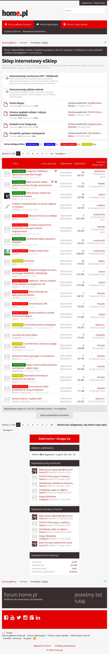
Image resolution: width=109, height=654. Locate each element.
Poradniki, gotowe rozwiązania (27, 133)
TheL (14, 198)
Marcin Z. (100, 324)
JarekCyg (16, 233)
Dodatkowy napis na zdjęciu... (54, 489)
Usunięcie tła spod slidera (25, 334)
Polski (9, 632)
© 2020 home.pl (54, 650)
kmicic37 (43, 472)
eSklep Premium (43, 67)
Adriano (16, 297)
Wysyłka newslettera (97, 103)
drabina (73, 571)
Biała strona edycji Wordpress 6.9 (55, 469)
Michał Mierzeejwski (22, 327)
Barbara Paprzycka (21, 392)
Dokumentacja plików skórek (26, 89)
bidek (14, 306)
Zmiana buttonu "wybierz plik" (27, 398)
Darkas (15, 244)
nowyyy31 (44, 499)
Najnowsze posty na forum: (46, 463)
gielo (14, 263)
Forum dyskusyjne (36, 635)
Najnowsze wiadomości (34, 31)
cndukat (16, 209)
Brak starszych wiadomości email (55, 542)
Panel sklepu (16, 103)
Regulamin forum (42, 645)
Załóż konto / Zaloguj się (54, 438)
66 (52, 153)
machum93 (99, 214)
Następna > (61, 153)
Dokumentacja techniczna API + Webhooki (33, 76)
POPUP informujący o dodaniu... (55, 476)
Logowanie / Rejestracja (93, 2)
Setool (71, 115)
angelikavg (17, 370)
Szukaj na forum (12, 31)
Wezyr (15, 188)
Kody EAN (29, 260)
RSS (34, 638)
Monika (71, 105)
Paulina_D (17, 349)
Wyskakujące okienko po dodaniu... (56, 483)
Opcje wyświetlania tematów (54, 415)
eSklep (29, 67)
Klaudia (101, 226)
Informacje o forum (80, 635)
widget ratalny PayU (39, 250)
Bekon (71, 136)
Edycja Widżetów (47, 496)
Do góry (27, 638)
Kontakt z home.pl (12, 638)
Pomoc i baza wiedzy (58, 635)
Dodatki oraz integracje (22, 124)
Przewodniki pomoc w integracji (40, 324)
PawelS (101, 183)
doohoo (16, 358)
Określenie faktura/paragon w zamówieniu (33, 355)
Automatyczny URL (38, 303)
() (82, 424)
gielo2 (15, 218)
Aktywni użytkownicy (42, 447)
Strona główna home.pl (13, 635)
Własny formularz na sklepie (43, 215)
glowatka (72, 126)
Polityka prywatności (65, 645)
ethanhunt (17, 177)
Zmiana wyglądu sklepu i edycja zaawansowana (27, 114)
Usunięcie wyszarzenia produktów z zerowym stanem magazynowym (31, 228)
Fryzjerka (16, 337)
